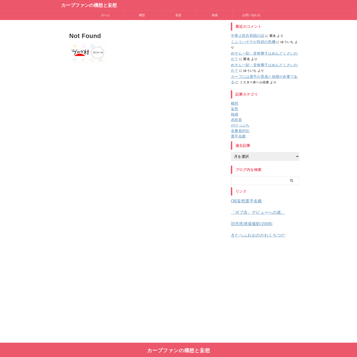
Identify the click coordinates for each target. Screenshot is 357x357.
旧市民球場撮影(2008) (248, 217)
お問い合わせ (251, 15)
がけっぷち (239, 120)
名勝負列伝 (239, 125)
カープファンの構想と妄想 (89, 5)
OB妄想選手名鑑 (244, 195)
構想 (142, 15)
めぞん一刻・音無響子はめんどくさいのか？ (263, 48)
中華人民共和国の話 (245, 36)
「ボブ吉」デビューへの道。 (253, 206)
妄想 (178, 15)
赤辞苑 (236, 114)
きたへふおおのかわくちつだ (253, 228)
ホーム (105, 15)
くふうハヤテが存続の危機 (250, 42)
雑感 (215, 15)
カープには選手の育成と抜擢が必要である (262, 71)
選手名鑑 (237, 131)
